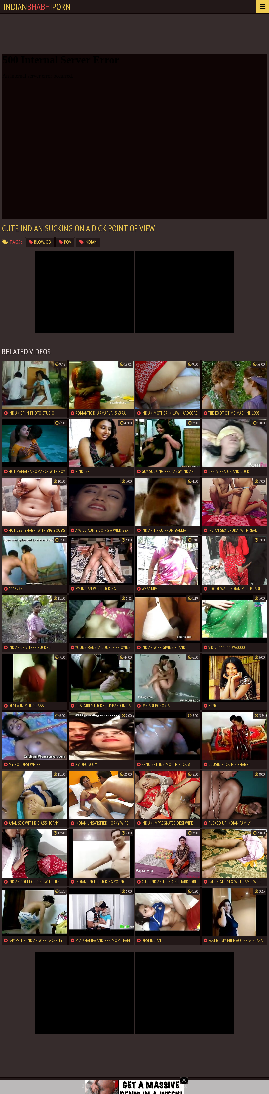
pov (65, 242)
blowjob (40, 242)
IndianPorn (37, 6)
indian (88, 242)
